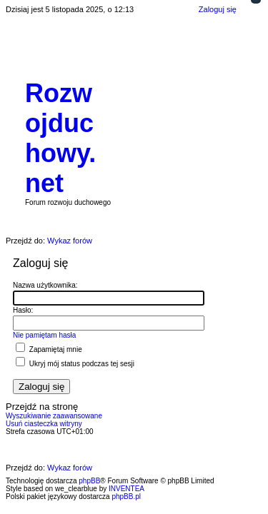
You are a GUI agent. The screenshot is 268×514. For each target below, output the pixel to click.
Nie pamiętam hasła (44, 335)
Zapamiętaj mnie (49, 349)
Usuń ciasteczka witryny (44, 424)
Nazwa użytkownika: (45, 285)
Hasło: (23, 310)
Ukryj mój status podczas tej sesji (75, 364)
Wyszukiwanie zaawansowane (54, 416)
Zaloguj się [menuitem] (218, 9)
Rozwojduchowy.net (60, 138)
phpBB (89, 481)
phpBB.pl (126, 496)
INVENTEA (126, 489)
